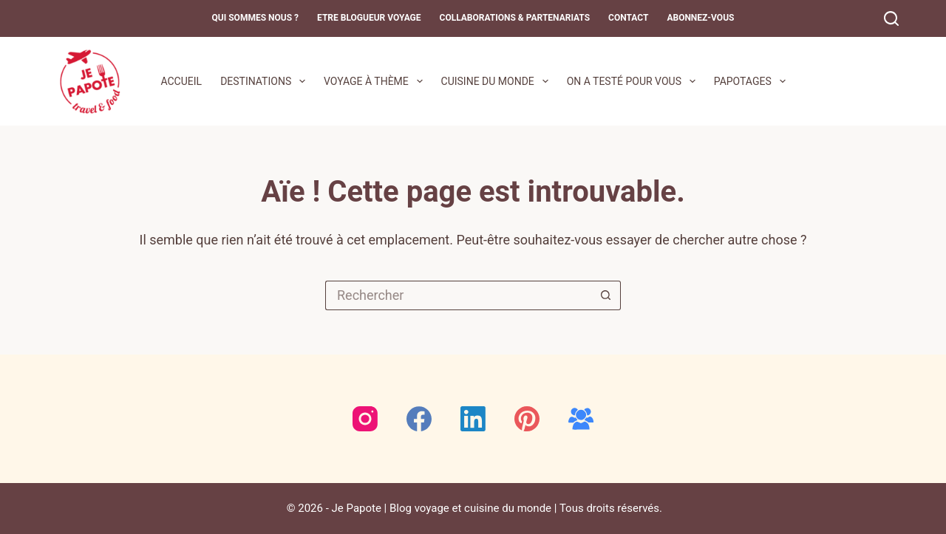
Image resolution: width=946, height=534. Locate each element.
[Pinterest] (527, 418)
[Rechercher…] (458, 295)
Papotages (753, 81)
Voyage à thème (376, 81)
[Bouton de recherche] (606, 295)
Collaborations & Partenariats (515, 18)
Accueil (181, 81)
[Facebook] (419, 418)
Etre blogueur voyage (369, 18)
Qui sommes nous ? (255, 18)
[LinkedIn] (473, 418)
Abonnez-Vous (700, 18)
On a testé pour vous (634, 81)
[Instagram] (365, 418)
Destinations (265, 81)
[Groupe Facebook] (580, 418)
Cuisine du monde (497, 81)
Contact (628, 18)
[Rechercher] (891, 18)
